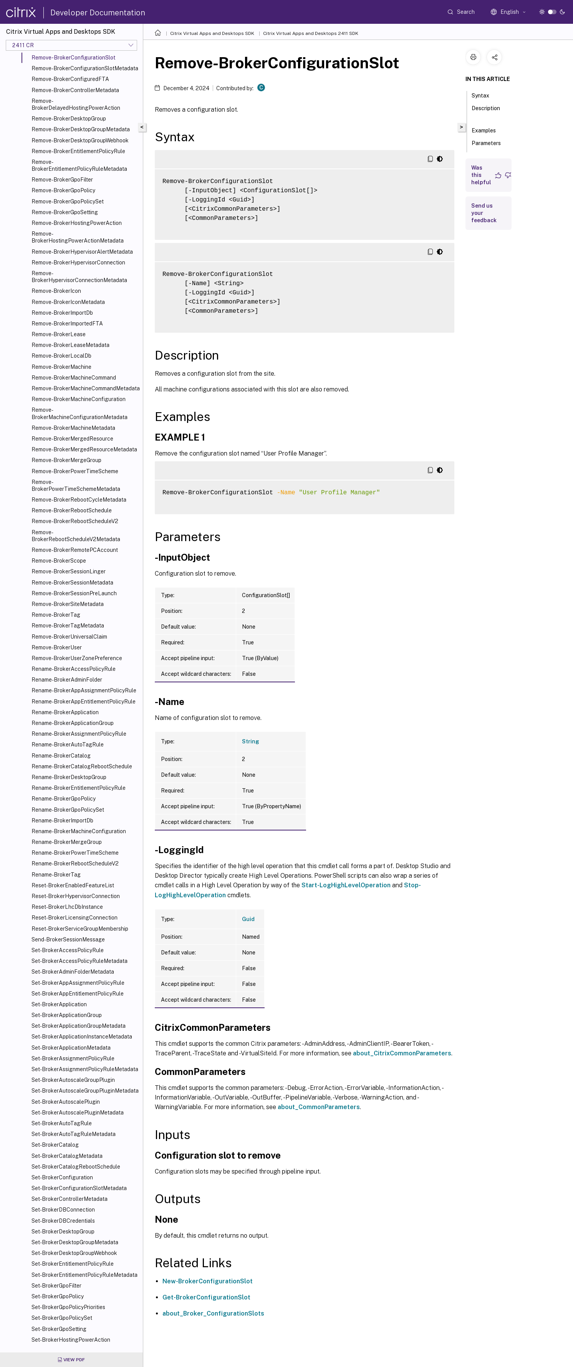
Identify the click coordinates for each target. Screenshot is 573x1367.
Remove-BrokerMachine (61, 367)
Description (486, 111)
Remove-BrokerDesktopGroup (68, 119)
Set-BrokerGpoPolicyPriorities (68, 1307)
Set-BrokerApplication (59, 1004)
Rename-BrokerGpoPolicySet (67, 810)
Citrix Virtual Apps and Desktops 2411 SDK (310, 33)
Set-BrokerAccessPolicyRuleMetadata (79, 961)
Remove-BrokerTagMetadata (67, 625)
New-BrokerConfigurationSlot (207, 1281)
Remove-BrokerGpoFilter (62, 180)
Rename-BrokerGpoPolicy (63, 799)
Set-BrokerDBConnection (63, 1210)
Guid (248, 919)
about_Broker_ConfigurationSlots (213, 1313)
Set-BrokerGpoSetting (58, 1329)
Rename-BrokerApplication (65, 712)
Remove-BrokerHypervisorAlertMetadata (82, 252)
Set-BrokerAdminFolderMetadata (72, 972)
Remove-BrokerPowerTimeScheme (74, 471)
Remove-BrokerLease (58, 334)
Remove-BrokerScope (58, 561)
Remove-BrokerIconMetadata (68, 302)
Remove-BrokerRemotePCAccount (74, 550)
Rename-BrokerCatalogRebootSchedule (81, 766)
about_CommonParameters (319, 1107)
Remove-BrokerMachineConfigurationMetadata (79, 413)
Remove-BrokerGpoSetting (64, 212)
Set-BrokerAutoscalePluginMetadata (77, 1112)
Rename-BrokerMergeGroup (66, 842)
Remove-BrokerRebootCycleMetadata (78, 500)
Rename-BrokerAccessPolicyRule (73, 669)
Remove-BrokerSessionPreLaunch (74, 593)
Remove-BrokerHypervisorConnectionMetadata (79, 276)
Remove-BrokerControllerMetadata (75, 90)
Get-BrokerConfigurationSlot (206, 1297)
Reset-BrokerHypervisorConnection (75, 896)
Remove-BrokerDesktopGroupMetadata (80, 129)
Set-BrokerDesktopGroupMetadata (74, 1242)
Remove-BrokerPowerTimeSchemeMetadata (75, 485)
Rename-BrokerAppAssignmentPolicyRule (83, 690)
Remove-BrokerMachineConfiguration (78, 399)
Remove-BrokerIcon (56, 291)
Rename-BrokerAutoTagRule (67, 744)
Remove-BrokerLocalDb (61, 356)
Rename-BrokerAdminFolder (66, 680)
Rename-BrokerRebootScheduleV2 (75, 863)
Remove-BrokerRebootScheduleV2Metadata (75, 535)
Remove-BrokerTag (55, 615)
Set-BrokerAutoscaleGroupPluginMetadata (85, 1091)
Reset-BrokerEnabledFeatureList (72, 885)
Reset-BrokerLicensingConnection (74, 918)
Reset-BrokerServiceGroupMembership (79, 929)
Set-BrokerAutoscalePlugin (65, 1102)
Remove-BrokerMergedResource (72, 439)
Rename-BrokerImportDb (62, 820)
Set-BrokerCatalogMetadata (67, 1156)
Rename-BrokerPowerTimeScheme (75, 853)
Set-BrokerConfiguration (62, 1177)
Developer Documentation (97, 12)
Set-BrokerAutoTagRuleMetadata (73, 1134)
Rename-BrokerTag (56, 875)
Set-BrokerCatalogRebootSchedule (75, 1167)
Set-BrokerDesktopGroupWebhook (74, 1253)
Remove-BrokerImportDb (62, 313)
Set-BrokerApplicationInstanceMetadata (81, 1037)
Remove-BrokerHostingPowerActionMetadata (77, 237)
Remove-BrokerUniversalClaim (69, 637)
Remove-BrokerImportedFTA (67, 323)
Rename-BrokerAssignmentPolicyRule (78, 734)
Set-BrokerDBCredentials (63, 1221)
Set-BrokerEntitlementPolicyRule (72, 1264)
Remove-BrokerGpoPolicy (63, 190)
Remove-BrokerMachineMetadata (73, 428)
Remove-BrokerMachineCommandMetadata (85, 388)
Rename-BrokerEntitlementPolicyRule (78, 788)
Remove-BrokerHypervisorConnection (78, 262)
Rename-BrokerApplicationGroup (72, 723)
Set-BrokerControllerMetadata (69, 1199)
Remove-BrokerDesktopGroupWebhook (80, 140)
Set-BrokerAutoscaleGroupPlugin (73, 1080)
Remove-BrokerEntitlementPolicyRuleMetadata (79, 165)
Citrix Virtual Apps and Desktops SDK (212, 33)
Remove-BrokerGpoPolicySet (67, 201)
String (250, 741)
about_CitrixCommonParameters (402, 1053)
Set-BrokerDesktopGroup (62, 1231)
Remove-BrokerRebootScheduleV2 (74, 521)
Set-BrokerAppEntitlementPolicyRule (77, 994)
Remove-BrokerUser (56, 647)
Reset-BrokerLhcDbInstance (67, 907)
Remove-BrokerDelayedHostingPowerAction (75, 104)
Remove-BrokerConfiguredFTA (70, 79)
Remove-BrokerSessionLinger (68, 571)
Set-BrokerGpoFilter (56, 1286)
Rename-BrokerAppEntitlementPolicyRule (83, 701)
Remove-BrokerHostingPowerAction (76, 223)
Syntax (485, 95)
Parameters (486, 146)
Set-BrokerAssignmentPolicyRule (72, 1058)
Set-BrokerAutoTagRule (61, 1123)
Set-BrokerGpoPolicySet (61, 1318)
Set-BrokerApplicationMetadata (71, 1048)
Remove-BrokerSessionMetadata (72, 582)
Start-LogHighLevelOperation (346, 885)
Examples (488, 130)
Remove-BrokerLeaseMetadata (70, 345)
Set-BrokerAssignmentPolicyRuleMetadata (84, 1069)
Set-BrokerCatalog (55, 1145)
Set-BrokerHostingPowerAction (70, 1340)
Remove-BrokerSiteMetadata (67, 604)
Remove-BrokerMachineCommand (73, 378)
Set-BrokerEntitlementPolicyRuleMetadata (84, 1275)
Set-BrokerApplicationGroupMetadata (78, 1026)
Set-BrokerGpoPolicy (57, 1296)
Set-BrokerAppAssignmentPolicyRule (77, 983)
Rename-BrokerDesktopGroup (68, 777)
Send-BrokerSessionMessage (68, 939)
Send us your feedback (484, 213)
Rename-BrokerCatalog (61, 756)
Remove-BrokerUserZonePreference (76, 658)
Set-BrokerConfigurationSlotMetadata (79, 1188)
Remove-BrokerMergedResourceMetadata (84, 449)
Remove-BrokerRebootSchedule (71, 510)
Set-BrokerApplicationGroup (66, 1015)
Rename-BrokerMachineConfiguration (78, 831)
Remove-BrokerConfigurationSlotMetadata (84, 68)
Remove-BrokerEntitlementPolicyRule (78, 151)
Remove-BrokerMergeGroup (66, 460)
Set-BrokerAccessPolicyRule (67, 950)
